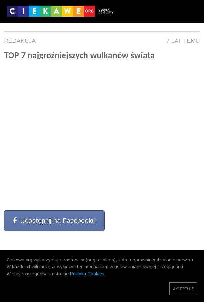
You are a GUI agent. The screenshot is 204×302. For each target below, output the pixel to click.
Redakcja (20, 41)
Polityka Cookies (87, 273)
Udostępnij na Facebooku (54, 220)
